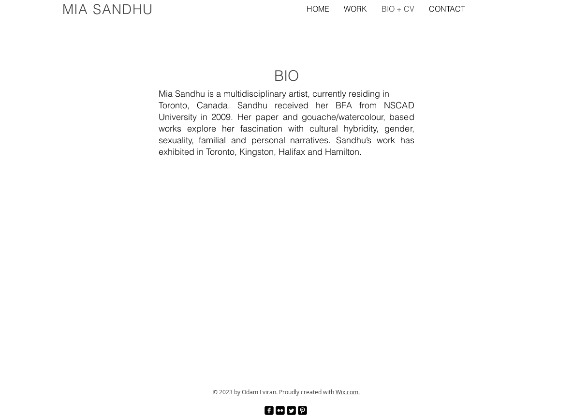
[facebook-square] (269, 410)
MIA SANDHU (107, 9)
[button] (355, 8)
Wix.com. (348, 392)
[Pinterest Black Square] (302, 410)
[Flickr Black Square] (280, 410)
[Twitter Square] (291, 410)
